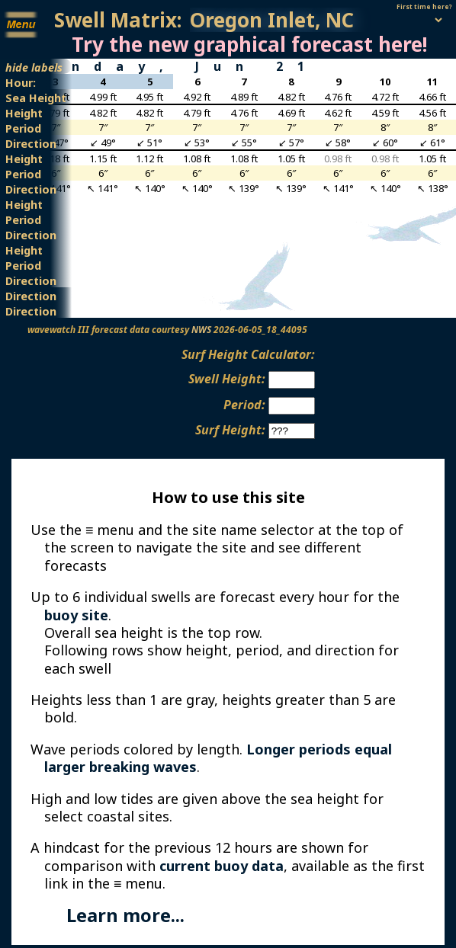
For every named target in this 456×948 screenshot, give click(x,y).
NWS (201, 329)
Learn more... (125, 915)
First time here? (424, 6)
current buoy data (221, 866)
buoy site (76, 615)
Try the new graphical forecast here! (249, 44)
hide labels (34, 67)
